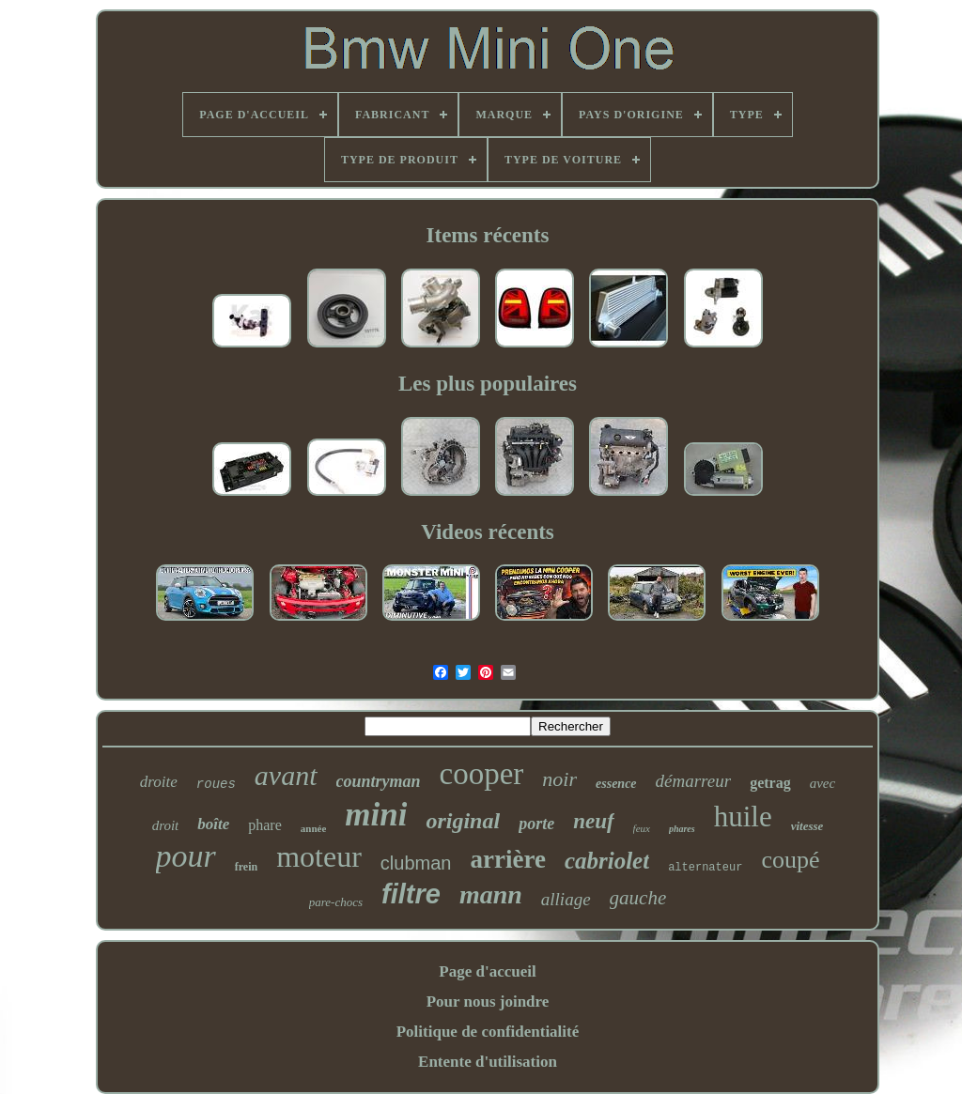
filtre (411, 894)
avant (286, 775)
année (314, 828)
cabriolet (607, 860)
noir (559, 779)
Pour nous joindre (488, 1001)
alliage (566, 899)
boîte (213, 824)
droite (159, 782)
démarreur (694, 781)
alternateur (705, 867)
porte (536, 823)
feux (641, 828)
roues (216, 784)
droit (165, 825)
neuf (593, 821)
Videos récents (487, 532)
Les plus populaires (487, 383)
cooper (482, 774)
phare (265, 825)
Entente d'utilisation (487, 1062)
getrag (770, 783)
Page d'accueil (487, 971)
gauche (638, 897)
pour (186, 856)
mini (376, 814)
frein (246, 866)
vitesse (807, 826)
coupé (790, 859)
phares (682, 829)
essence (616, 784)
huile (743, 816)
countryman (378, 781)
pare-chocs (336, 902)
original (463, 821)
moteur (319, 856)
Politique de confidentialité (488, 1031)
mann (490, 894)
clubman (416, 863)
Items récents (488, 235)
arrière (507, 859)
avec (822, 783)
